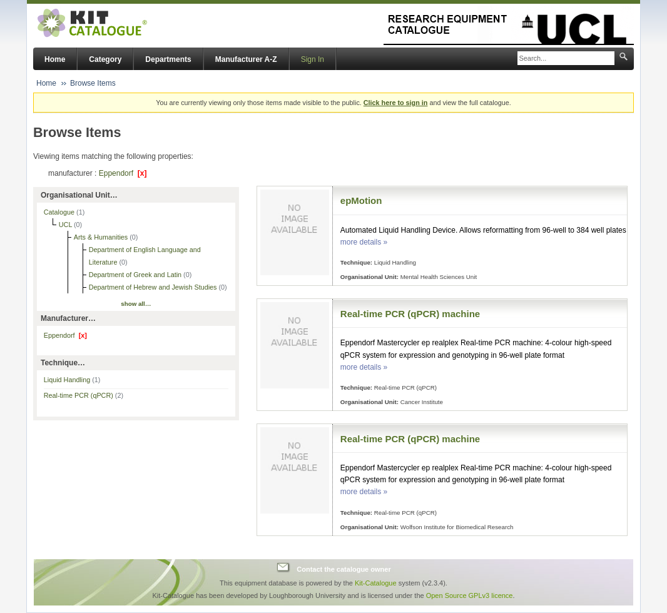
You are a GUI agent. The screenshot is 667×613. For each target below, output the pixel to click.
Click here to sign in (396, 102)
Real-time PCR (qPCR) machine (410, 313)
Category (105, 59)
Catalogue (60, 212)
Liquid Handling (72, 379)
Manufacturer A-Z (246, 59)
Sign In (312, 59)
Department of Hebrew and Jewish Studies (154, 287)
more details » (363, 242)
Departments (168, 59)
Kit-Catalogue (376, 583)
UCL (66, 224)
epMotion (361, 200)
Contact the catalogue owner (343, 569)
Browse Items (93, 83)
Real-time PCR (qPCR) (83, 395)
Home (54, 59)
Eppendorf (123, 173)
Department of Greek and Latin (136, 274)
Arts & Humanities (102, 237)
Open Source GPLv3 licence (469, 595)
